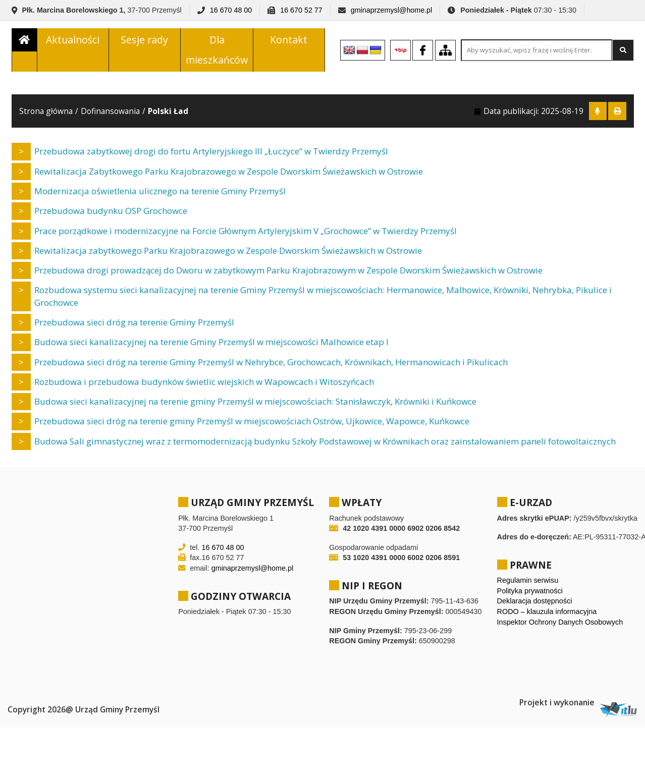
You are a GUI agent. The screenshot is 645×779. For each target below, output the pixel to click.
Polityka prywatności (530, 596)
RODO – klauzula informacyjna (547, 617)
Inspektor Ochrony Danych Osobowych (560, 627)
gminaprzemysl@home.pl (392, 10)
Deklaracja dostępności (534, 606)
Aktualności (72, 42)
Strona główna (46, 116)
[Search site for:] (536, 53)
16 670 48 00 (231, 10)
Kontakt (288, 42)
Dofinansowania (110, 116)
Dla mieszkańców (217, 52)
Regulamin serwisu (528, 585)
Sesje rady (144, 42)
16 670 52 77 (301, 10)
